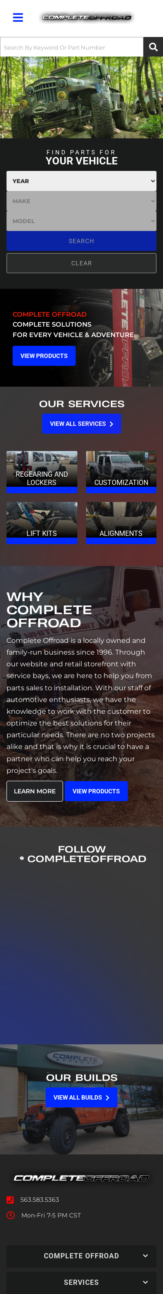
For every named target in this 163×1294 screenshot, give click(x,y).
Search (81, 240)
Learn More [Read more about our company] (35, 791)
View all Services (81, 423)
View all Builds (81, 1097)
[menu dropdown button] (18, 17)
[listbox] (81, 181)
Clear (81, 263)
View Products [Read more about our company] (96, 791)
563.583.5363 (39, 1200)
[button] (81, 47)
